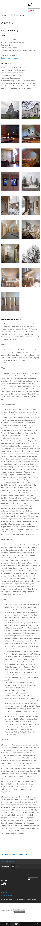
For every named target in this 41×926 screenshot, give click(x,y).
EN (21, 867)
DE (13, 867)
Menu (6, 923)
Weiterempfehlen (10, 854)
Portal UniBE (15, 924)
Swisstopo (15, 58)
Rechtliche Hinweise (7, 895)
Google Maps (5, 58)
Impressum (4, 892)
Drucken (24, 854)
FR (17, 867)
